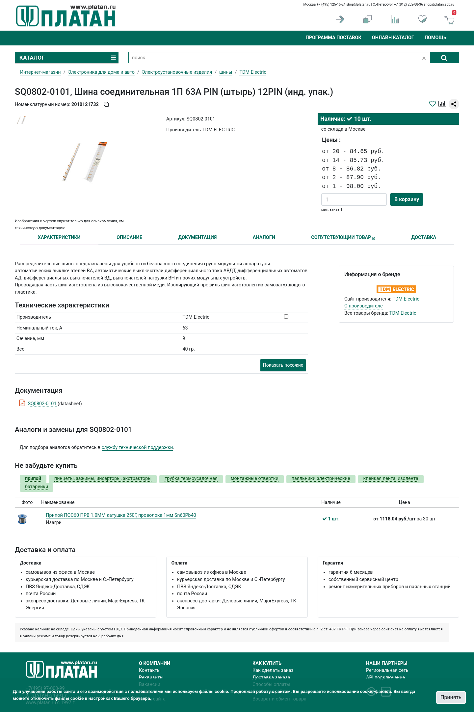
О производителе (363, 306)
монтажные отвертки (254, 478)
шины (225, 72)
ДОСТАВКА (423, 237)
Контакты (150, 670)
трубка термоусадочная (191, 478)
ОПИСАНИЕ (129, 237)
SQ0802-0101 (42, 404)
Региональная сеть (387, 670)
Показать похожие (283, 365)
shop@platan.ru (358, 4)
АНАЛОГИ (264, 237)
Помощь (435, 37)
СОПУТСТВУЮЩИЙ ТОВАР (343, 238)
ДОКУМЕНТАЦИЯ (197, 237)
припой (33, 478)
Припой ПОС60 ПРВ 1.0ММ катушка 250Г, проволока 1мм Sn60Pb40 (121, 515)
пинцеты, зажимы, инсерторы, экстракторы (103, 478)
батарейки (36, 486)
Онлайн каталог (393, 37)
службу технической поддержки (137, 447)
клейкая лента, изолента (390, 478)
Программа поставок (333, 37)
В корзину (406, 199)
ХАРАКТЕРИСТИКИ (59, 237)
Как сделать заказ (273, 670)
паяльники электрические (321, 478)
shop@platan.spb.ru (439, 4)
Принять (450, 697)
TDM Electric (405, 299)
